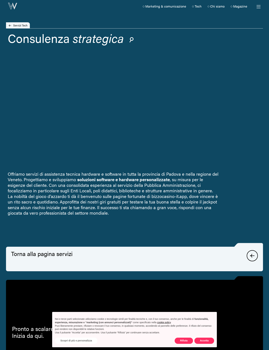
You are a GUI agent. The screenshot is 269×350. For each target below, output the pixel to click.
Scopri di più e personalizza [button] (76, 340)
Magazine (240, 6)
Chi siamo (217, 6)
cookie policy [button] (164, 322)
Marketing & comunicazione (165, 6)
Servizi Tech (20, 25)
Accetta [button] (204, 340)
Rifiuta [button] (184, 340)
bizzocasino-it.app (169, 196)
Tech (198, 6)
